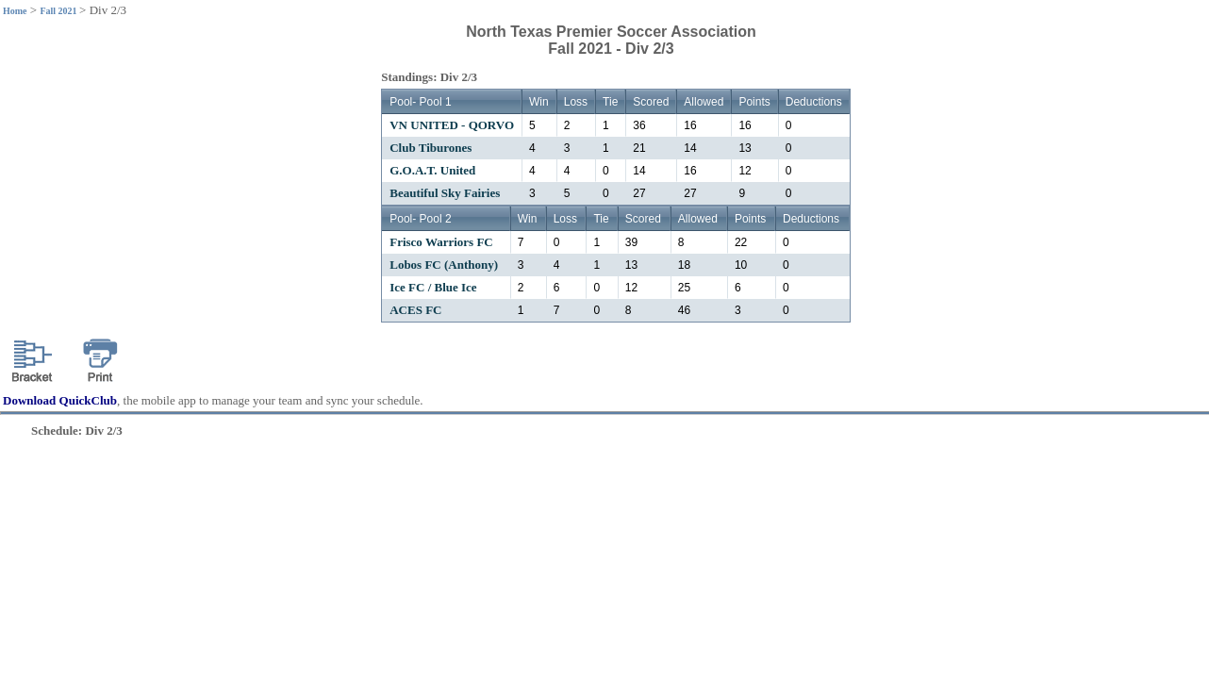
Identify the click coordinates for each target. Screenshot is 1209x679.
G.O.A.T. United (432, 170)
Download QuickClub (60, 400)
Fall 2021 (59, 11)
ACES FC (415, 310)
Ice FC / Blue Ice (432, 287)
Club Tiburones (430, 148)
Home (15, 11)
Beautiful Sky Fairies (444, 193)
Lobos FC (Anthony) (443, 264)
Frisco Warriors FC (441, 242)
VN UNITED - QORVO (451, 125)
